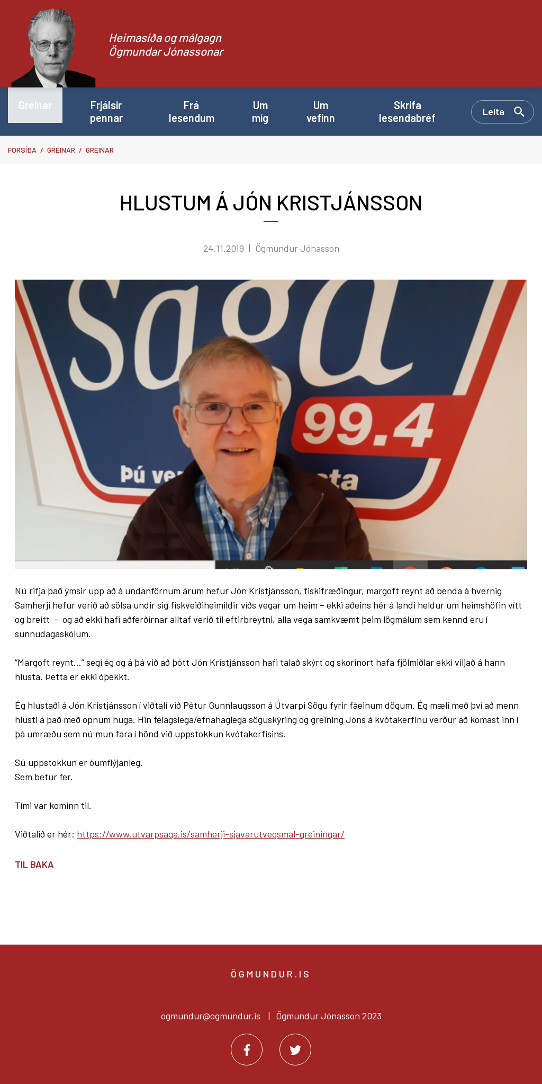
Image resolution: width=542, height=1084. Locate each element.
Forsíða (22, 149)
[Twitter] (295, 1049)
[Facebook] (247, 1049)
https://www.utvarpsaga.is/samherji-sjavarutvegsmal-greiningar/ (211, 834)
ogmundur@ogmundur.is (210, 1015)
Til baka (34, 864)
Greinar (61, 149)
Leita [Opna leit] (493, 111)
